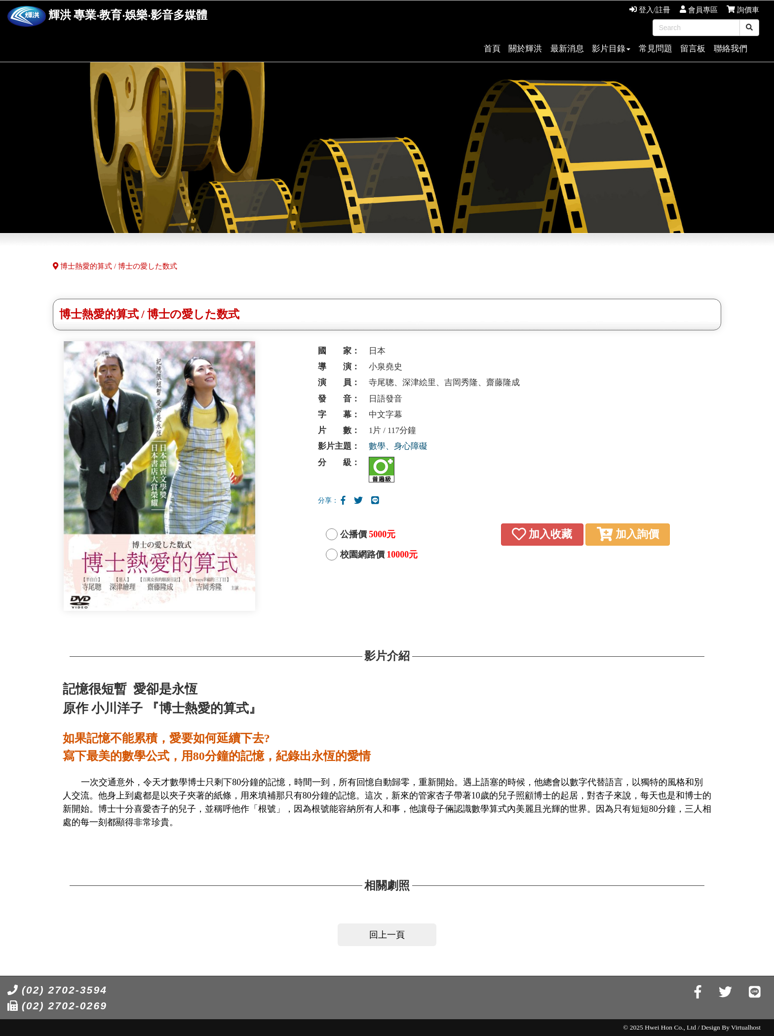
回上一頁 (387, 935)
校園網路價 (379, 554)
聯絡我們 (730, 48)
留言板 (692, 48)
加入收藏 (542, 534)
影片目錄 (611, 48)
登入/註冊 (649, 10)
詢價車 (743, 10)
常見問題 (655, 48)
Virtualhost (746, 1027)
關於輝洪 (525, 48)
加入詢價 (628, 534)
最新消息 (567, 48)
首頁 (492, 48)
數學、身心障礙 (398, 446)
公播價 (368, 534)
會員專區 (699, 10)
